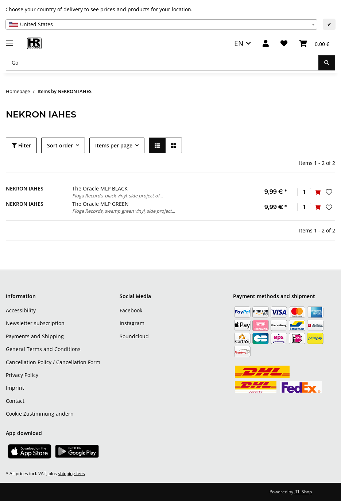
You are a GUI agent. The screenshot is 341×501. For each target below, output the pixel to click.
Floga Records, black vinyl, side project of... (117, 195)
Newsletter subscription (35, 323)
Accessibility (21, 310)
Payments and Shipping (35, 336)
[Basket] (314, 43)
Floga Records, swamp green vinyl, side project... (123, 211)
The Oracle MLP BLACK (100, 188)
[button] (266, 43)
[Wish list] (284, 43)
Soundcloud (134, 336)
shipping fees (71, 473)
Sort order (60, 145)
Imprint (15, 387)
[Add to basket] (318, 192)
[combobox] (161, 24)
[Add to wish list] (328, 191)
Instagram (132, 323)
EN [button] (238, 43)
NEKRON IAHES (24, 188)
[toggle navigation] (9, 40)
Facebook (131, 310)
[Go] (162, 62)
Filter (21, 145)
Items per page (113, 145)
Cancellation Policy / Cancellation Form (53, 362)
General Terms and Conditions (43, 349)
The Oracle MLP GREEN (100, 203)
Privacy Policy (22, 374)
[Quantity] (304, 192)
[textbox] (161, 24)
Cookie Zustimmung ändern (40, 413)
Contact (15, 400)
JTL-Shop (303, 492)
